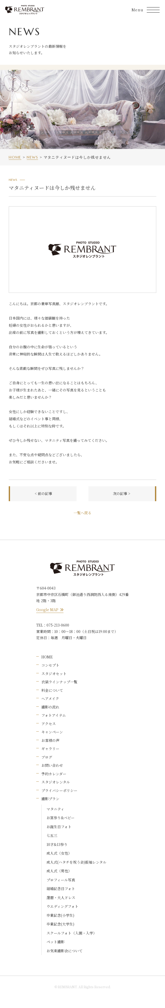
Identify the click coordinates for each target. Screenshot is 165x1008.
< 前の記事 (43, 493)
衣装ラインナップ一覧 (59, 681)
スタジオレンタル (55, 782)
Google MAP (49, 609)
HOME (47, 656)
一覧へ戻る (82, 512)
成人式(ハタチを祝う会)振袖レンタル (76, 862)
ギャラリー (50, 748)
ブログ (46, 757)
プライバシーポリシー (59, 790)
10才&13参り (57, 844)
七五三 (52, 835)
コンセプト (50, 665)
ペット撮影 (56, 941)
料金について (52, 690)
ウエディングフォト (62, 906)
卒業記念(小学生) (60, 915)
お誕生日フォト (59, 826)
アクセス (48, 723)
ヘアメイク (50, 698)
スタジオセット (54, 673)
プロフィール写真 (61, 879)
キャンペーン (52, 731)
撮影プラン (50, 798)
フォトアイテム (53, 715)
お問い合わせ (52, 765)
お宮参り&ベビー (61, 817)
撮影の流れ (50, 707)
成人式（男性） (59, 870)
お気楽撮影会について (64, 950)
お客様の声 (50, 740)
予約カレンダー (53, 773)
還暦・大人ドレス (61, 897)
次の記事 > (121, 493)
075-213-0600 (58, 625)
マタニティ (55, 808)
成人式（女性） (59, 853)
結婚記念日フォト (61, 888)
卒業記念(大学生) (60, 924)
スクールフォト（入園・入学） (72, 933)
